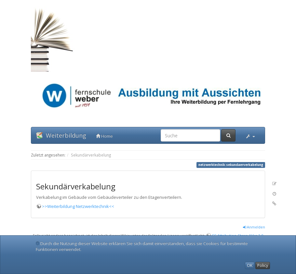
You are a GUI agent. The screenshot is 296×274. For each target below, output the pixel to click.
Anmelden (254, 227)
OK (249, 265)
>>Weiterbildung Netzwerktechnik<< (78, 206)
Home (104, 136)
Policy (262, 265)
